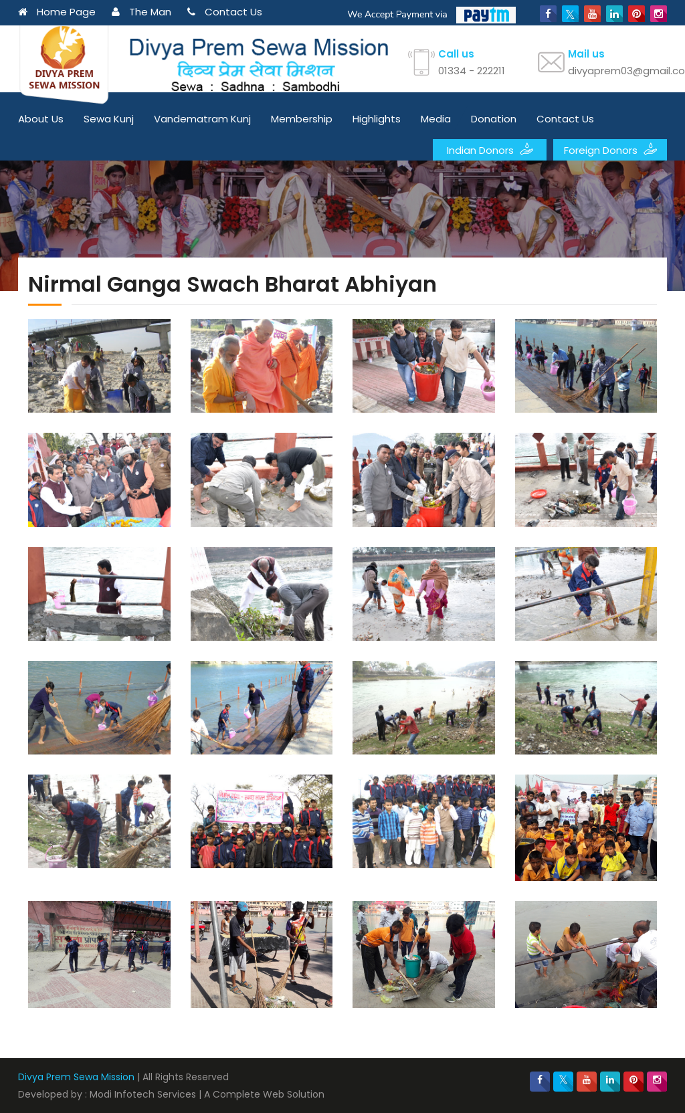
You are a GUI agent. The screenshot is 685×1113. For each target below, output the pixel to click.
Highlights (377, 119)
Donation (493, 119)
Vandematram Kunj (202, 119)
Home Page (57, 12)
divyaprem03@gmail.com (617, 71)
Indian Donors (490, 149)
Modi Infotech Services (143, 1094)
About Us (41, 119)
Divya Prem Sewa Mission (76, 1077)
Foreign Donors (610, 149)
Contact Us (224, 12)
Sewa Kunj (109, 119)
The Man (141, 12)
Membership (301, 119)
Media (436, 119)
